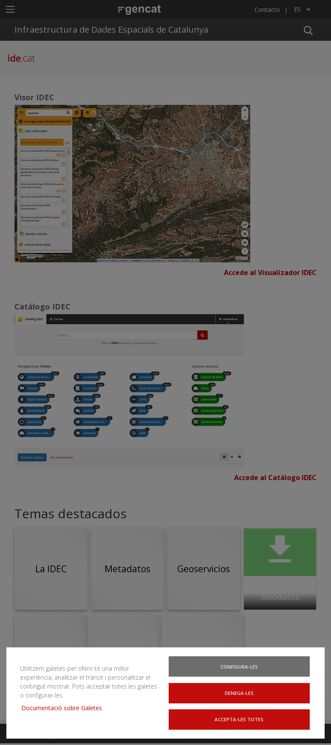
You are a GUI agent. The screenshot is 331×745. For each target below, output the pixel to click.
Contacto (267, 10)
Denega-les (240, 695)
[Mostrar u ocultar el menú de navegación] (10, 9)
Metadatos (127, 569)
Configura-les (240, 670)
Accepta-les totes (240, 721)
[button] (308, 29)
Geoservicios (203, 569)
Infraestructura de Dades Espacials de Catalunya (111, 29)
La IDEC (51, 569)
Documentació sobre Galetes (61, 704)
